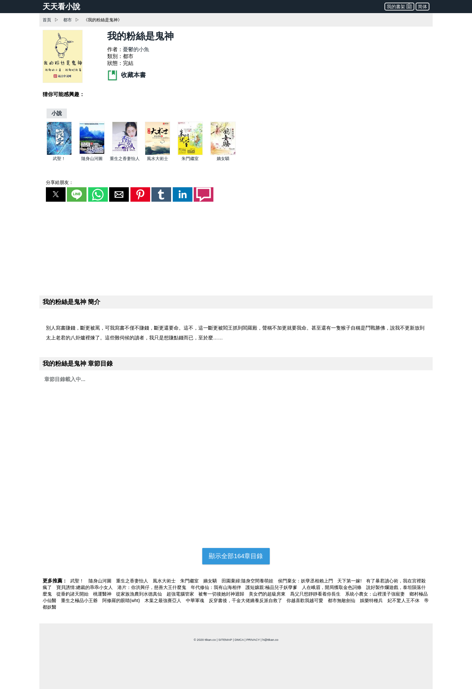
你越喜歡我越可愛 (305, 600)
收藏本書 (126, 74)
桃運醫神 (103, 594)
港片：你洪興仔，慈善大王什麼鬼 (152, 587)
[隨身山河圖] (92, 153)
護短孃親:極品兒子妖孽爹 (272, 587)
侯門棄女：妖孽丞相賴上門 (306, 580)
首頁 (47, 19)
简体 (422, 6)
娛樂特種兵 (372, 600)
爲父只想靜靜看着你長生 (316, 594)
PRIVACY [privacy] (253, 639)
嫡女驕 (223, 158)
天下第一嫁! (350, 580)
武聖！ (59, 158)
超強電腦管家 (181, 594)
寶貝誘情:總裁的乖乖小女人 (85, 587)
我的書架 (399, 6)
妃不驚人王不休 (404, 600)
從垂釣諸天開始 (73, 594)
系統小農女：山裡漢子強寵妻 (375, 594)
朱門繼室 (190, 158)
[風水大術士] (157, 153)
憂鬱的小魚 (136, 49)
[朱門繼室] (190, 153)
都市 (67, 19)
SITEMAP (225, 639)
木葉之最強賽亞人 (164, 600)
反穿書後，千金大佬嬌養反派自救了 (246, 600)
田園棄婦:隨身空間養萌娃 (248, 580)
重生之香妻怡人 (125, 158)
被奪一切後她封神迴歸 (222, 594)
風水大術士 (157, 158)
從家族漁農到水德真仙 (139, 594)
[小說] (57, 113)
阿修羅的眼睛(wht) (121, 600)
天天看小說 (61, 6)
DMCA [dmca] (239, 639)
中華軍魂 (196, 600)
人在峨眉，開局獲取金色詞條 (332, 587)
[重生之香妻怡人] (124, 153)
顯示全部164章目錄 (236, 556)
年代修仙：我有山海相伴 (217, 587)
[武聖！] (59, 153)
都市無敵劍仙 (342, 600)
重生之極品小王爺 (80, 600)
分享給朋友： (59, 182)
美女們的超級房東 (268, 594)
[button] (56, 194)
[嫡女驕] (223, 153)
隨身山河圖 (92, 158)
